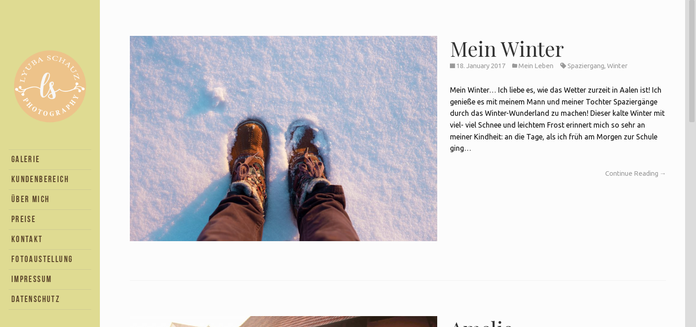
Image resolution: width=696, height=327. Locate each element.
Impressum (31, 279)
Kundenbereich (40, 179)
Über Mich (30, 199)
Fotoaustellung (42, 259)
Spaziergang (586, 65)
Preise (23, 219)
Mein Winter (507, 48)
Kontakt (27, 239)
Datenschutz (35, 299)
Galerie (25, 159)
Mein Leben (535, 65)
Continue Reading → (635, 173)
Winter (617, 65)
